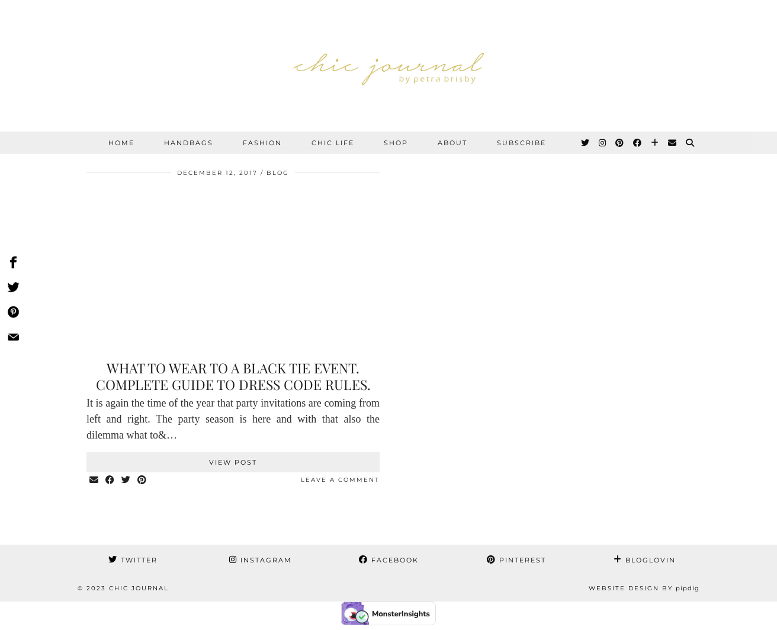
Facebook (389, 560)
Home (121, 143)
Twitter (133, 560)
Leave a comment (340, 480)
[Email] (673, 143)
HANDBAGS (188, 143)
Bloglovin (645, 560)
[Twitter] (585, 143)
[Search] (690, 143)
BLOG (278, 173)
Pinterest (516, 560)
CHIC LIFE (333, 143)
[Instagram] (603, 143)
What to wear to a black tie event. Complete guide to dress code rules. (233, 376)
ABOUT (452, 143)
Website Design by (644, 588)
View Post (233, 462)
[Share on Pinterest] (142, 480)
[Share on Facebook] (110, 480)
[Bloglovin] (655, 143)
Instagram (260, 560)
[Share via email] (94, 480)
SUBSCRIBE (521, 143)
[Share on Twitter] (126, 480)
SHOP (396, 143)
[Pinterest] (620, 143)
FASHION (262, 143)
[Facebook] (638, 143)
